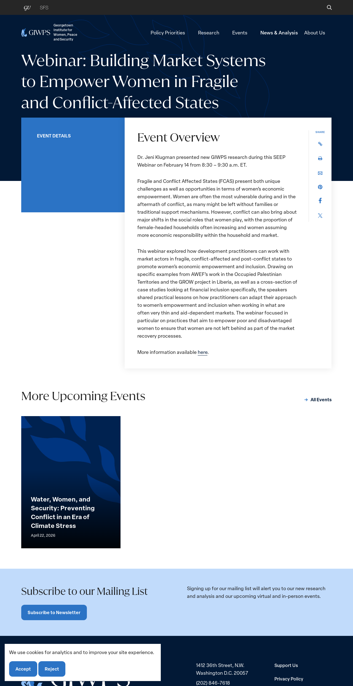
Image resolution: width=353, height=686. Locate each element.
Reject (52, 669)
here (202, 352)
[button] (325, 7)
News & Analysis (279, 32)
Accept (23, 669)
